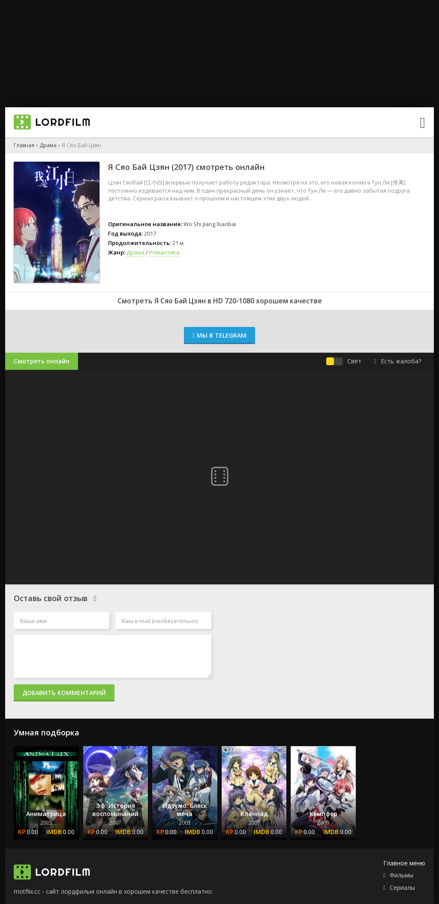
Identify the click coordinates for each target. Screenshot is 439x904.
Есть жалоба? (397, 361)
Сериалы (402, 887)
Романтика (164, 252)
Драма (48, 145)
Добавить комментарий (64, 693)
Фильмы (401, 875)
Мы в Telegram (219, 335)
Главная (24, 145)
